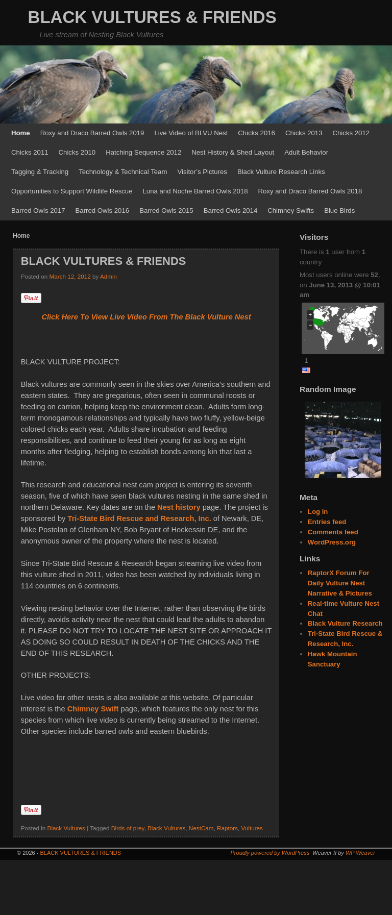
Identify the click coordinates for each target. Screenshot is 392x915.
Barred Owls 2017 (38, 210)
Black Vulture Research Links (281, 172)
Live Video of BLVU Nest (191, 133)
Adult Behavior (306, 152)
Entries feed (327, 522)
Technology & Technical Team (123, 172)
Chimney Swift (93, 709)
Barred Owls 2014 (231, 210)
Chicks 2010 (77, 152)
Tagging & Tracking (39, 172)
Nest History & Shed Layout (232, 152)
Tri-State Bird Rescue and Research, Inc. (139, 518)
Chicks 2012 (351, 133)
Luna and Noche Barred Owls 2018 (195, 191)
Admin (108, 276)
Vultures (252, 828)
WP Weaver (360, 853)
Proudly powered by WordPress (270, 853)
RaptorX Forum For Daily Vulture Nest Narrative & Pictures (340, 583)
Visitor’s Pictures (202, 172)
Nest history (179, 507)
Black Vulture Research (345, 623)
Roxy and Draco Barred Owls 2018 (310, 191)
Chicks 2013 (304, 133)
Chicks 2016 (256, 133)
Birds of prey (127, 828)
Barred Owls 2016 (103, 210)
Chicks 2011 (29, 152)
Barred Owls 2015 (166, 210)
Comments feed (333, 532)
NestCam (201, 828)
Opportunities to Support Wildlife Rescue (72, 191)
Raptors (227, 828)
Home (20, 133)
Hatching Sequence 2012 (143, 152)
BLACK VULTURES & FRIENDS (152, 17)
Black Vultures (66, 828)
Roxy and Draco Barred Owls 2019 (92, 133)
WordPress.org (332, 542)
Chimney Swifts (290, 210)
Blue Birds (339, 210)
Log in (318, 511)
